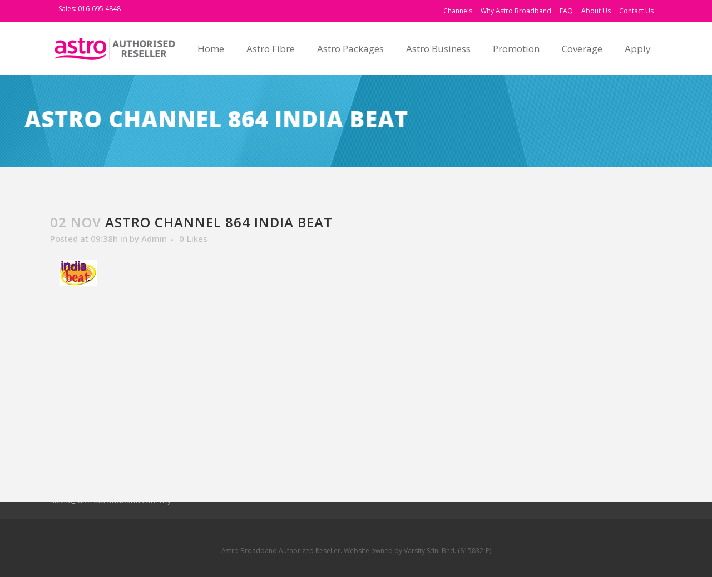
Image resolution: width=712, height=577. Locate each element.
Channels (457, 11)
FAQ (566, 11)
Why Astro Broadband (516, 11)
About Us (596, 11)
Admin (154, 238)
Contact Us (636, 11)
